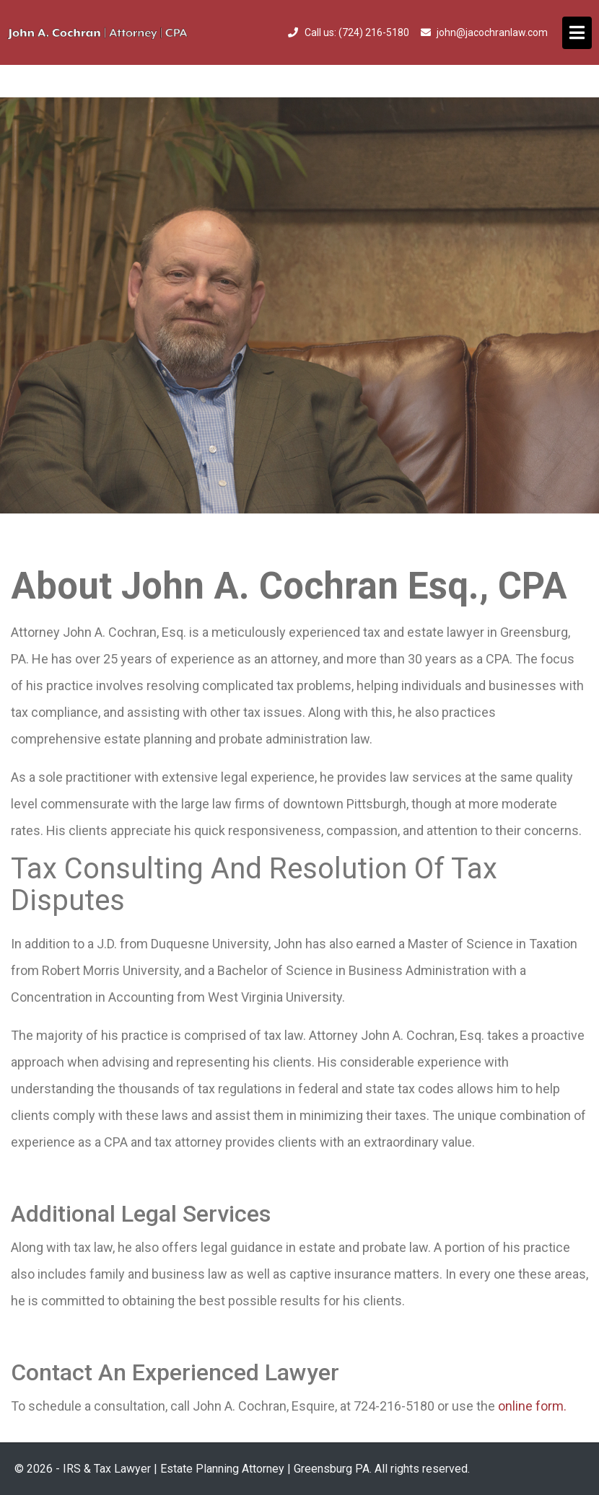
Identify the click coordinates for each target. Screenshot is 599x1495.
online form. (532, 1406)
